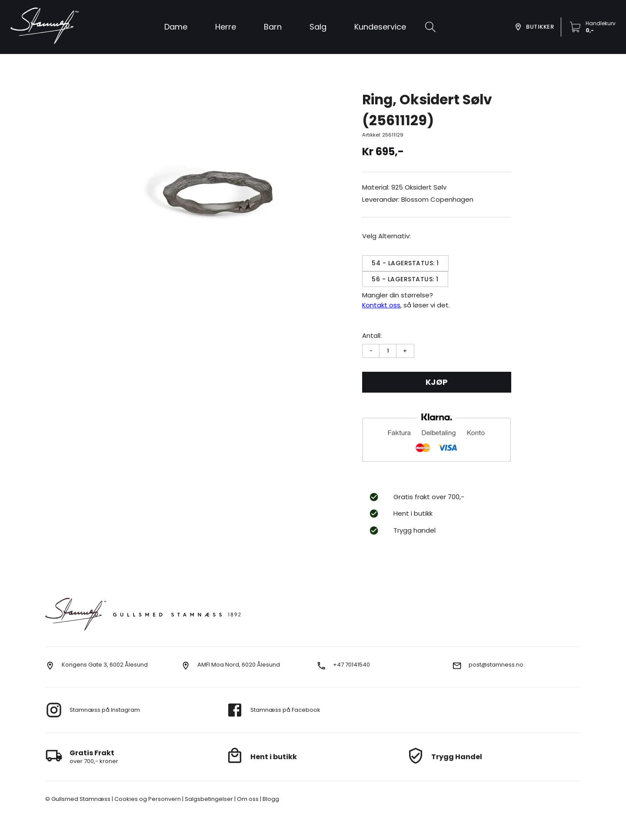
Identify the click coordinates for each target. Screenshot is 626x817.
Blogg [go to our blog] (270, 799)
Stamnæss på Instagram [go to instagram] (105, 710)
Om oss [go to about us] (247, 799)
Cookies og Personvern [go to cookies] (147, 799)
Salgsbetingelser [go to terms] (208, 799)
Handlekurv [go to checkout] (601, 23)
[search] (430, 27)
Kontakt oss (381, 305)
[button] (318, 27)
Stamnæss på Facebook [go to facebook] (285, 710)
